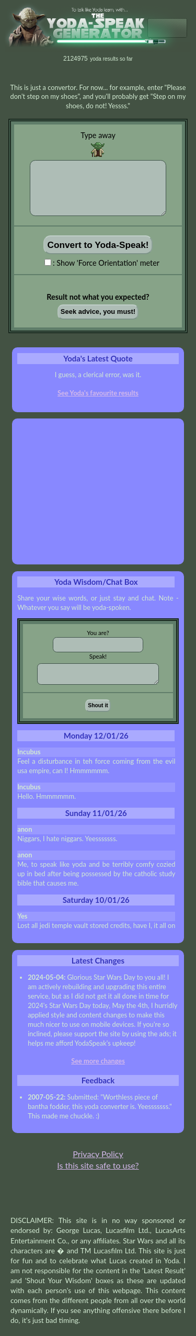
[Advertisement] (98, 491)
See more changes (98, 1061)
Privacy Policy (98, 1154)
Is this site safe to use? (98, 1165)
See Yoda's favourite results (98, 393)
